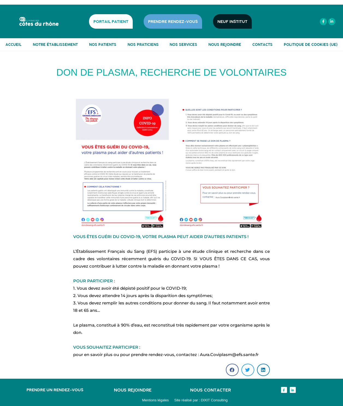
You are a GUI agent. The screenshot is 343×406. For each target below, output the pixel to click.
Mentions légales (155, 400)
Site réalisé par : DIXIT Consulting (201, 400)
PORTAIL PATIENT (110, 21)
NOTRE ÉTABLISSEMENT (55, 44)
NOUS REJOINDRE (224, 44)
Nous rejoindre (133, 390)
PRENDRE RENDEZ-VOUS (173, 21)
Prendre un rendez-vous (54, 389)
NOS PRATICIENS (143, 44)
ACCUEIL (13, 44)
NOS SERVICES (183, 44)
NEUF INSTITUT (232, 21)
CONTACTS (262, 44)
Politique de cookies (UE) (311, 44)
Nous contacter (210, 390)
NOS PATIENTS (102, 44)
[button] (232, 370)
